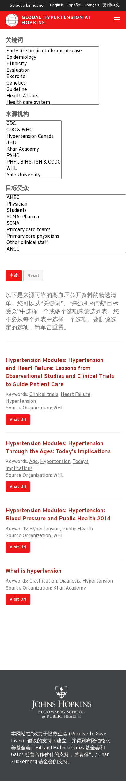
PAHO (33, 156)
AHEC (66, 198)
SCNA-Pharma (66, 217)
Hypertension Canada (33, 137)
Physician (66, 204)
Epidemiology (52, 58)
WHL (33, 169)
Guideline (52, 90)
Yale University (33, 175)
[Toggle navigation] (117, 20)
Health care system (52, 103)
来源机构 (17, 114)
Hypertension (21, 401)
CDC (33, 124)
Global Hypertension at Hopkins (48, 20)
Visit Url (18, 419)
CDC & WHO (33, 130)
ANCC (66, 249)
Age (33, 462)
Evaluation (52, 70)
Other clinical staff (66, 243)
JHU (33, 143)
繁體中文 (111, 5)
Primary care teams (66, 230)
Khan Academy (33, 149)
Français (92, 5)
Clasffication (43, 581)
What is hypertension (34, 571)
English (56, 5)
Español (73, 5)
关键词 (14, 40)
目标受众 (17, 188)
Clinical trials (43, 395)
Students (66, 211)
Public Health (77, 529)
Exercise (52, 77)
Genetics (52, 83)
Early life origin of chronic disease (52, 51)
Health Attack (52, 96)
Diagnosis (69, 581)
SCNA (66, 224)
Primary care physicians (66, 236)
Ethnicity (52, 64)
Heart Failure (75, 395)
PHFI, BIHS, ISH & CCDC (33, 162)
